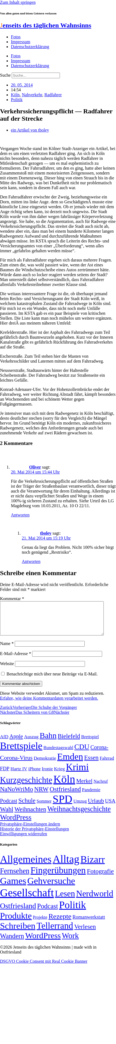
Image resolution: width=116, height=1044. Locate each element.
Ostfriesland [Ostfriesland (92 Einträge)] (65, 795)
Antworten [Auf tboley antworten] (31, 561)
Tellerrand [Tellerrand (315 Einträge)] (54, 932)
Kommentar (12, 598)
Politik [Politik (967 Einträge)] (72, 911)
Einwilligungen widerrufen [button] (23, 840)
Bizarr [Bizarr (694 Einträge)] (92, 866)
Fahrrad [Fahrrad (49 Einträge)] (107, 764)
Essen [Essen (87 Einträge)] (91, 764)
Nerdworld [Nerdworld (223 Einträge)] (94, 900)
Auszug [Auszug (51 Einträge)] (31, 743)
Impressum (20, 41)
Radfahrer (53, 94)
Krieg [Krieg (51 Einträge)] (59, 775)
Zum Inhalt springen (18, 2)
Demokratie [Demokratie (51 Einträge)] (45, 764)
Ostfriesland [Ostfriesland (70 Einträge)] (18, 912)
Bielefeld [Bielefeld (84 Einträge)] (69, 742)
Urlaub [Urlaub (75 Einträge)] (96, 807)
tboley (45, 533)
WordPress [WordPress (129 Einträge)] (15, 824)
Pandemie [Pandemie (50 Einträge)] (91, 796)
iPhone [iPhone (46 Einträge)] (34, 775)
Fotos (16, 37)
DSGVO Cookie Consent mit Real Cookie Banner (43, 967)
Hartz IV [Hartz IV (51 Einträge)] (19, 775)
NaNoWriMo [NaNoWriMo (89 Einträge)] (16, 795)
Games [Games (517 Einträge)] (13, 887)
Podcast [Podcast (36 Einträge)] (47, 912)
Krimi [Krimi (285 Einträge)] (77, 773)
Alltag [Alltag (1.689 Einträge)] (66, 865)
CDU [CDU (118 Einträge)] (81, 753)
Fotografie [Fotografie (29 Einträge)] (100, 877)
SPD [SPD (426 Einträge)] (62, 805)
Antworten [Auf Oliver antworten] (20, 515)
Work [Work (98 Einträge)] (70, 942)
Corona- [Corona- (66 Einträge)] (99, 754)
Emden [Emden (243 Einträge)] (70, 763)
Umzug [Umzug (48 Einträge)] (80, 807)
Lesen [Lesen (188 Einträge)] (65, 900)
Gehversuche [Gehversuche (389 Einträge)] (51, 887)
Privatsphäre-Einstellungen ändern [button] (30, 830)
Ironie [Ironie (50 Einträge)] (47, 775)
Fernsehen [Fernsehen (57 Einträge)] (14, 877)
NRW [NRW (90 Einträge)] (41, 795)
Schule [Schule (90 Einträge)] (26, 807)
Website (7, 670)
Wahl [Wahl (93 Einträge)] (6, 815)
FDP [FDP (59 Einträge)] (5, 775)
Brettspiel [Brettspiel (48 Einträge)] (90, 743)
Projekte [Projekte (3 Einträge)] (40, 923)
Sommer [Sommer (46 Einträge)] (43, 807)
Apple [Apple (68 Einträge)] (16, 743)
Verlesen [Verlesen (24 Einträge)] (85, 933)
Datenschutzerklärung (30, 46)
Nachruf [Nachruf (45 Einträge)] (100, 788)
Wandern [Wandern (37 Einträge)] (12, 942)
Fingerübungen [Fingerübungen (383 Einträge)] (58, 877)
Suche (5, 75)
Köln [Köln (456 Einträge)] (64, 786)
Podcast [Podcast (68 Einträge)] (8, 807)
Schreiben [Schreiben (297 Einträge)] (17, 932)
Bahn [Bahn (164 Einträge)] (48, 742)
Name (7, 650)
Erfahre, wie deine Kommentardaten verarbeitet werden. (49, 704)
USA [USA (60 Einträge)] (110, 807)
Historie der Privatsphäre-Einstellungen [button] (34, 835)
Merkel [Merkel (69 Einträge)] (84, 787)
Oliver (35, 467)
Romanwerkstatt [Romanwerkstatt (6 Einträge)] (88, 923)
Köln (15, 94)
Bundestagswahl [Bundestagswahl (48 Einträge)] (58, 754)
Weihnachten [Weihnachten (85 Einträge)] (30, 815)
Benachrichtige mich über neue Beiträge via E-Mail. (52, 680)
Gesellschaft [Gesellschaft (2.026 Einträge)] (27, 899)
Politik (17, 99)
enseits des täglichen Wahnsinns (45, 25)
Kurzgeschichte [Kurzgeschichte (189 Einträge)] (26, 786)
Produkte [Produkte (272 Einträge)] (16, 922)
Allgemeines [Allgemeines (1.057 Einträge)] (25, 865)
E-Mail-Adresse (15, 660)
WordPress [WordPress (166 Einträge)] (43, 942)
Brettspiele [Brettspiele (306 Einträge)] (21, 752)
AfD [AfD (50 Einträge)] (4, 743)
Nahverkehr (32, 94)
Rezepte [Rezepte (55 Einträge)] (59, 923)
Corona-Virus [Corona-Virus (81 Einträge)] (16, 764)
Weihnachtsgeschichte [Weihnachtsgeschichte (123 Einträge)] (79, 815)
